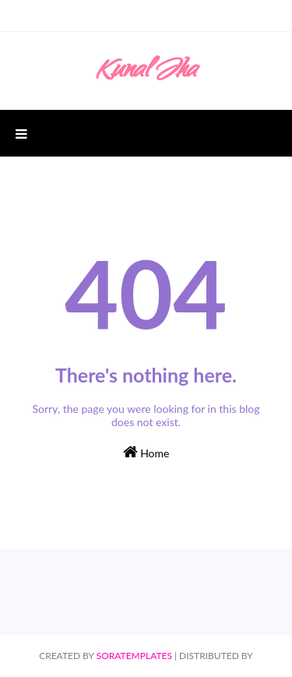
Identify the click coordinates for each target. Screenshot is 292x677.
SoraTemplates (134, 655)
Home (146, 452)
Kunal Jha (145, 72)
